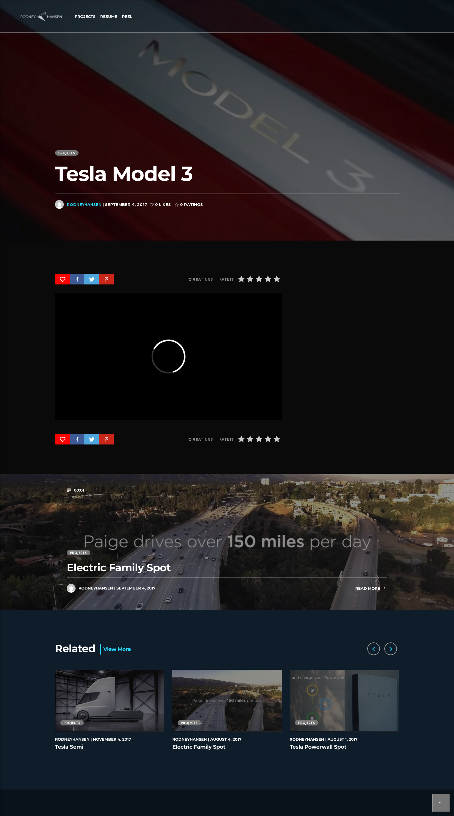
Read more (370, 589)
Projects (85, 16)
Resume (108, 16)
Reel (127, 16)
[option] (109, 716)
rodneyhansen (84, 204)
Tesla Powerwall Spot (318, 747)
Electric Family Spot (119, 567)
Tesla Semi (69, 747)
